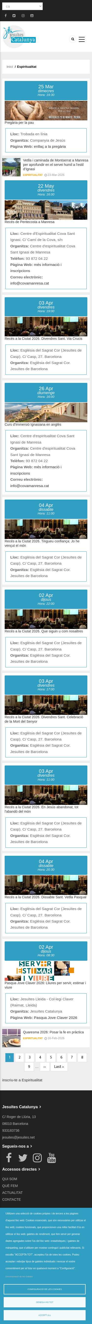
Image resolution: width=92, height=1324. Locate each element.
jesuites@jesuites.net (18, 1137)
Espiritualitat (33, 175)
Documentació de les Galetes (19, 1276)
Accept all (45, 1315)
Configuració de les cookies (44, 1289)
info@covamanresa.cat (29, 283)
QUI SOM (9, 1179)
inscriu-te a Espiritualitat (22, 1080)
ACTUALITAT (12, 1193)
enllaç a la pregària (50, 146)
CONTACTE (11, 1199)
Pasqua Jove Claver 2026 (55, 1018)
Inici (10, 66)
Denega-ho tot (44, 1302)
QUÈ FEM (10, 1186)
